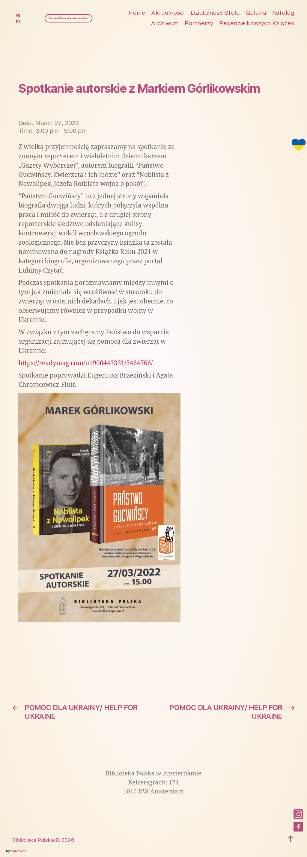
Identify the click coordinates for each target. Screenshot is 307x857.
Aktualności (168, 13)
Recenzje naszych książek (256, 23)
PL (18, 22)
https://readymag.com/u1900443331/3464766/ (85, 363)
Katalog (283, 13)
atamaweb (18, 851)
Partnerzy (199, 23)
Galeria (256, 13)
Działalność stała (215, 13)
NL (18, 15)
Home (137, 13)
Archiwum (165, 23)
